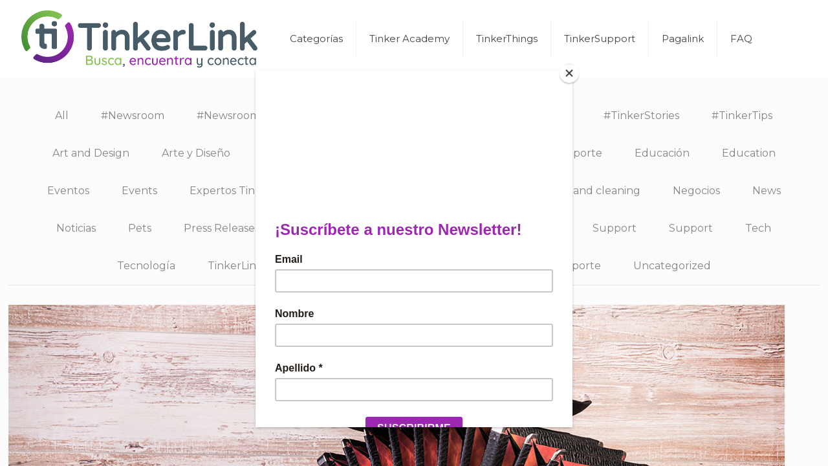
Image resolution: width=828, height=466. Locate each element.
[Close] (569, 73)
